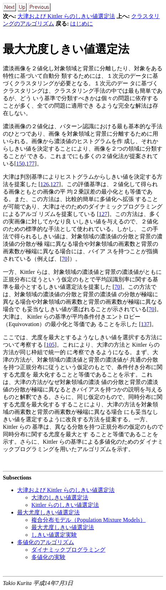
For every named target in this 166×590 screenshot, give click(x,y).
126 (44, 184)
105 (50, 345)
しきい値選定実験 (54, 535)
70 (64, 259)
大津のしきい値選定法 (59, 497)
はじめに (81, 24)
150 (20, 164)
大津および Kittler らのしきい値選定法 (66, 16)
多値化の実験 (48, 557)
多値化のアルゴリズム (45, 542)
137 (145, 324)
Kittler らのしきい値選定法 (65, 505)
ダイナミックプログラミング (68, 550)
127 (54, 184)
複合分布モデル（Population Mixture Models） (88, 520)
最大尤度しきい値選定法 (66, 49)
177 (30, 164)
